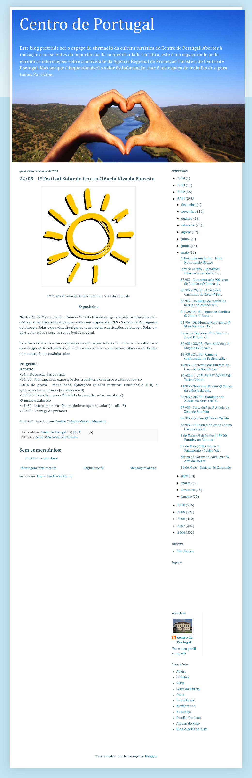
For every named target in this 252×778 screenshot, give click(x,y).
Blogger (151, 756)
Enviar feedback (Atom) (54, 476)
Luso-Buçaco (185, 700)
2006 (181, 532)
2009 (181, 512)
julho (185, 239)
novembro (189, 211)
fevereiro (188, 490)
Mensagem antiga (143, 468)
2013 (181, 185)
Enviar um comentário (41, 458)
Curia (180, 694)
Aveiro (181, 671)
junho (185, 246)
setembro (188, 225)
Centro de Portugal (87, 24)
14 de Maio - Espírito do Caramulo (206, 467)
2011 (181, 198)
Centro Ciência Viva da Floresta (80, 421)
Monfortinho (186, 706)
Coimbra (182, 677)
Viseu (180, 683)
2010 (181, 505)
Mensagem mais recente (38, 468)
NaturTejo (183, 712)
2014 (181, 178)
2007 (181, 526)
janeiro (187, 496)
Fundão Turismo (188, 717)
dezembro (189, 205)
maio (185, 252)
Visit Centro (184, 551)
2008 (181, 519)
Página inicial (93, 468)
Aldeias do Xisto (188, 723)
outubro (187, 218)
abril (185, 476)
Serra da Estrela (188, 689)
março (186, 483)
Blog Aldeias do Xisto (192, 729)
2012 (181, 192)
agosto (186, 232)
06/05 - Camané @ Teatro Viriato (205, 418)
